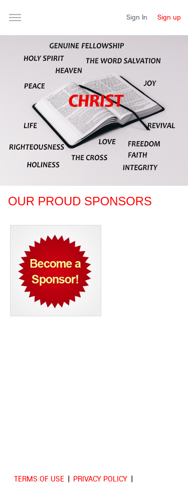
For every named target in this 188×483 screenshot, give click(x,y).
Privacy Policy (100, 478)
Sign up (169, 17)
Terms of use (39, 478)
